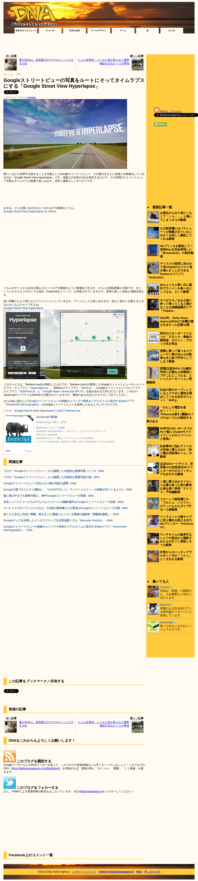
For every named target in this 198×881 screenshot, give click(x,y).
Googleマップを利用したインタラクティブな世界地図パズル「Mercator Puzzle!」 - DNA (58, 520)
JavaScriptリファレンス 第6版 (50, 427)
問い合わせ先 (152, 871)
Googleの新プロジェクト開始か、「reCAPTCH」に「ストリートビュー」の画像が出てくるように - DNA (67, 489)
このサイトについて (84, 871)
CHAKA (165, 587)
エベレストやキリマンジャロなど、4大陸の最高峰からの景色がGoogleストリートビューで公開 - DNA (65, 508)
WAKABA (166, 622)
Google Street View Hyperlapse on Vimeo (29, 211)
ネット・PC (12, 74)
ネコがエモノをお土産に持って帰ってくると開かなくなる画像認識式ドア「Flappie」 (176, 305)
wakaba (31, 97)
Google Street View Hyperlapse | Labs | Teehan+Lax (47, 410)
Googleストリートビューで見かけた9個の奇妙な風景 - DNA (40, 483)
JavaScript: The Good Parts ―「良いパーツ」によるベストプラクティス (71, 431)
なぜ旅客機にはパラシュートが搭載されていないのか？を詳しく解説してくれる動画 (176, 233)
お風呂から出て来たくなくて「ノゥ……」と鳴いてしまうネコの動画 (176, 216)
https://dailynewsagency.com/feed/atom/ (36, 768)
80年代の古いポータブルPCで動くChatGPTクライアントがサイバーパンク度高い (176, 433)
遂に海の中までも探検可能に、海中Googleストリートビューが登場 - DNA (48, 495)
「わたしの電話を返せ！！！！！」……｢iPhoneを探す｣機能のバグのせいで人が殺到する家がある (169, 414)
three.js (86, 387)
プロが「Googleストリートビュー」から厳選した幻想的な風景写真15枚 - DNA (51, 477)
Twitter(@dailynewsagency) (116, 871)
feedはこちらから (171, 111)
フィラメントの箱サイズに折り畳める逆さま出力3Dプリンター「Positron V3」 (176, 522)
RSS (139, 871)
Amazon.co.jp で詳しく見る (51, 422)
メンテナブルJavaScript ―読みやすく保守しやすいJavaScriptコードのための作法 (75, 441)
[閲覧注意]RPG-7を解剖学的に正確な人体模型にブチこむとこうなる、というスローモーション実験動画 (169, 375)
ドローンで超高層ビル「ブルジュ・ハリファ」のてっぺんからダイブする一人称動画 (176, 504)
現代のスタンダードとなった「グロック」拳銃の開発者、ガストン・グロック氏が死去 (176, 338)
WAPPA (165, 604)
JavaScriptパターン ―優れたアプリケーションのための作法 (64, 438)
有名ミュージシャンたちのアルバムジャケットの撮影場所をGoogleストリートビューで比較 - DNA (63, 501)
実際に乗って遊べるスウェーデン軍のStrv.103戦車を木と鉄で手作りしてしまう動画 (176, 356)
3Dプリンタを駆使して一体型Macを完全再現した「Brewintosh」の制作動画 (177, 251)
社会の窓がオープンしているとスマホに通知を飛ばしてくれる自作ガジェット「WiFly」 (176, 395)
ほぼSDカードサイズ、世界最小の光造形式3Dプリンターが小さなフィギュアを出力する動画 (176, 469)
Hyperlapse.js (39, 387)
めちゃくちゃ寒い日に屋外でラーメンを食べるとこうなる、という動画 (176, 288)
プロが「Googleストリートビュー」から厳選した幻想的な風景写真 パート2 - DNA (53, 470)
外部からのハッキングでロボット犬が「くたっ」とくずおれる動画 (176, 555)
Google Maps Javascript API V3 (63, 391)
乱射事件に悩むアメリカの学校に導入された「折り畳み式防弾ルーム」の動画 (176, 451)
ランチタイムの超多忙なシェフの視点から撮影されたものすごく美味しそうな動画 (176, 539)
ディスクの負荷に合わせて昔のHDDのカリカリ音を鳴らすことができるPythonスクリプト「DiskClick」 (169, 270)
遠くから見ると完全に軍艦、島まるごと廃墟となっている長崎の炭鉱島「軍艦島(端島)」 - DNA (61, 514)
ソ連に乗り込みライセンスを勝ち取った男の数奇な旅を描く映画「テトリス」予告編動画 (176, 487)
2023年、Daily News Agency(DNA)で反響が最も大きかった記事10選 (177, 321)
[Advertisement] (99, 45)
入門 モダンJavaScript (46, 434)
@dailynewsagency (90, 791)
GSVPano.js (27, 391)
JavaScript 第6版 (46, 416)
